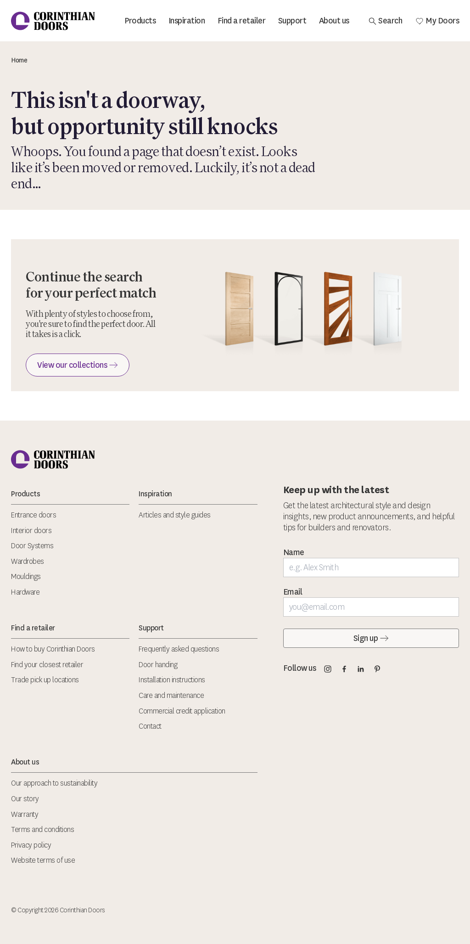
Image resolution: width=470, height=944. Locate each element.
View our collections (77, 365)
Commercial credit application (182, 711)
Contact (150, 726)
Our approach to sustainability (54, 783)
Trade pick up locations (45, 680)
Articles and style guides (175, 515)
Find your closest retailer (47, 664)
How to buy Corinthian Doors (53, 649)
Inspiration (186, 20)
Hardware (25, 592)
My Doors (437, 20)
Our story (25, 799)
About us (334, 20)
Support (292, 20)
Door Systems (32, 546)
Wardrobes (27, 561)
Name (293, 552)
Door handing (158, 664)
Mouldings (26, 576)
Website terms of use (43, 860)
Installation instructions (172, 680)
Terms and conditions (42, 829)
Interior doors (31, 530)
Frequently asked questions (179, 649)
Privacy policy (31, 845)
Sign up (371, 638)
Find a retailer (242, 20)
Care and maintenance (171, 695)
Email (292, 591)
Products (140, 20)
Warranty (24, 814)
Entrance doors (33, 515)
